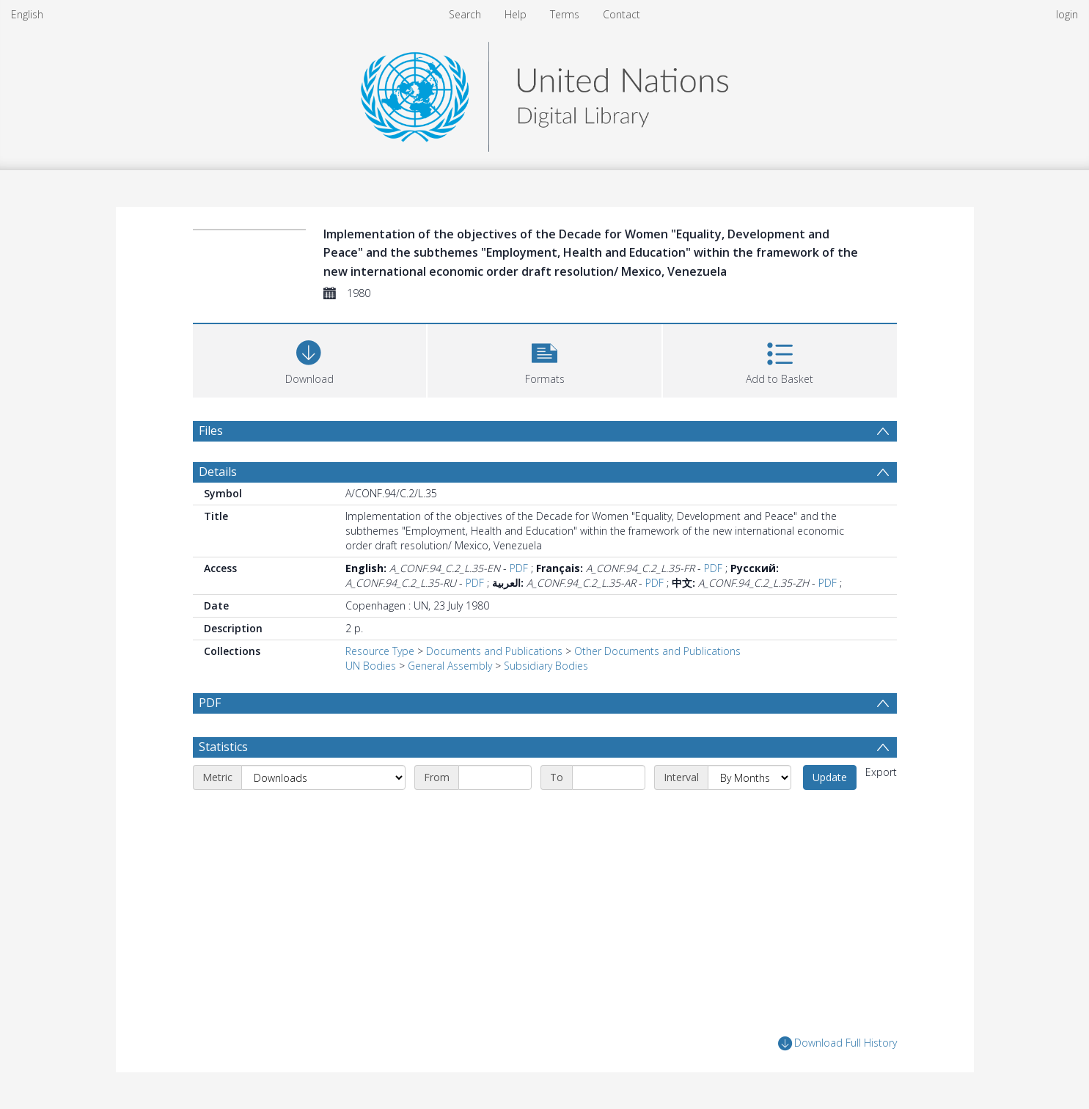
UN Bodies (370, 666)
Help (516, 14)
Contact (621, 14)
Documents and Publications (494, 651)
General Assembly (450, 666)
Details (218, 472)
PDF (519, 568)
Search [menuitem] (465, 14)
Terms (564, 14)
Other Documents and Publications (657, 651)
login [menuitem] (1067, 14)
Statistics (223, 747)
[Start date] (495, 777)
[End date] (608, 777)
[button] (544, 359)
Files (211, 430)
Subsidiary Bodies (546, 666)
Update (830, 777)
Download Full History (837, 1043)
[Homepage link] (544, 93)
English (27, 14)
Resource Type (379, 651)
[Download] (310, 359)
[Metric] (323, 777)
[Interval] (749, 777)
